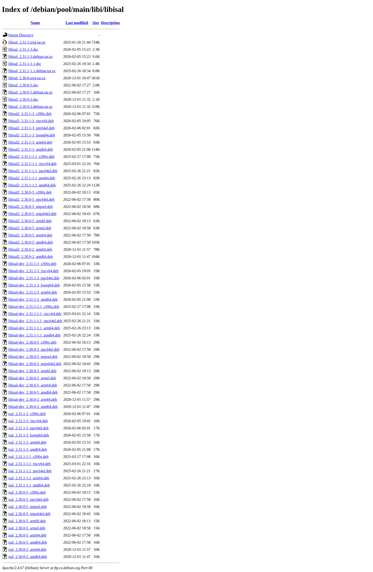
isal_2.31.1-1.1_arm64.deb (28, 478)
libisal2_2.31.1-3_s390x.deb (30, 114)
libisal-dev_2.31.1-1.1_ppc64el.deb (35, 321)
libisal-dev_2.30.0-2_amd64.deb (33, 407)
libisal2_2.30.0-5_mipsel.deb (30, 207)
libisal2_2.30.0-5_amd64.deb (30, 242)
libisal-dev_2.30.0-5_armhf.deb (32, 371)
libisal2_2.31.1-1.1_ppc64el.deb (32, 171)
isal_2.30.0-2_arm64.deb (27, 549)
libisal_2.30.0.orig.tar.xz (26, 78)
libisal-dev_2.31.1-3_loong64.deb (34, 285)
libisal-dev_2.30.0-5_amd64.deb (33, 392)
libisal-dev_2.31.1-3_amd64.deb (33, 299)
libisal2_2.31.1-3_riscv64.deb (31, 121)
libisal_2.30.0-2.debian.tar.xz (30, 107)
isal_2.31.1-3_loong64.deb (28, 435)
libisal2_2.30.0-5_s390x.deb (30, 192)
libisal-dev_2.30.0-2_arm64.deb (32, 399)
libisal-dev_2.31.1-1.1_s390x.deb (33, 307)
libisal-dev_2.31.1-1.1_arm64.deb (34, 328)
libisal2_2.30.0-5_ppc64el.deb (31, 199)
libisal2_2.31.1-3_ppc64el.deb (31, 128)
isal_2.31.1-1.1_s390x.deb (28, 457)
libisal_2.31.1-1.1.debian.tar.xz (31, 71)
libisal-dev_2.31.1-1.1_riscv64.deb (34, 314)
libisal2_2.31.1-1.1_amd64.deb (32, 185)
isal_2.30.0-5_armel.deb (26, 528)
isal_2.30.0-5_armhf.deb (27, 521)
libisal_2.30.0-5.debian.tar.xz (30, 92)
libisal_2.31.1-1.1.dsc (24, 64)
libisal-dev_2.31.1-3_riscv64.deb (33, 271)
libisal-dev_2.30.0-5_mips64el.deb (34, 364)
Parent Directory (21, 35)
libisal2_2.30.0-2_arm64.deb (30, 249)
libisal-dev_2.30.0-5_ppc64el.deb (33, 349)
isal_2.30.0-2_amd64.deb (27, 557)
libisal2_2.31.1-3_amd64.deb (30, 149)
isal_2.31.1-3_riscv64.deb (28, 421)
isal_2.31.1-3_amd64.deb (27, 449)
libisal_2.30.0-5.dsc (23, 85)
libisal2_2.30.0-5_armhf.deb (30, 221)
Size (96, 23)
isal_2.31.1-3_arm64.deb (27, 442)
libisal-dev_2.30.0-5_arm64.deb (32, 385)
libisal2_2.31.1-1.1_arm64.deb (31, 178)
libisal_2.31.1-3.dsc (23, 49)
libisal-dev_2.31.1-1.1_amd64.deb (34, 335)
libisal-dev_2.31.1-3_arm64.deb (32, 292)
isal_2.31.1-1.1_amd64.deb (29, 485)
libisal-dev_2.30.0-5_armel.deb (32, 378)
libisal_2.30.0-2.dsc (23, 99)
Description (110, 23)
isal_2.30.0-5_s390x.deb (27, 492)
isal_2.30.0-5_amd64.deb (27, 542)
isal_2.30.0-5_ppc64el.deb (28, 499)
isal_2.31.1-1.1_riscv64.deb (29, 464)
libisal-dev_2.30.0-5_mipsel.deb (33, 357)
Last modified (77, 23)
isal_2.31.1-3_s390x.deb (27, 414)
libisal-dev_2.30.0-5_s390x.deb (32, 342)
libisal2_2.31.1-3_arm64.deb (30, 142)
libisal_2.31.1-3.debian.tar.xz (30, 57)
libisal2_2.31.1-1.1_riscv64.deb (32, 164)
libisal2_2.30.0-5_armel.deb (29, 228)
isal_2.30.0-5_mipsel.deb (27, 507)
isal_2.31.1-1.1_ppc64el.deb (29, 471)
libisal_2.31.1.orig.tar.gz (26, 42)
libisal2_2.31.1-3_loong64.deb (31, 135)
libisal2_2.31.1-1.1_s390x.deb (31, 157)
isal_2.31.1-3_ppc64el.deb (28, 428)
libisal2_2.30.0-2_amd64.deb (30, 257)
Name (35, 23)
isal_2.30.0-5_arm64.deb (27, 535)
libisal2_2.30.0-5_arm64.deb (30, 235)
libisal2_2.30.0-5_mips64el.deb (32, 214)
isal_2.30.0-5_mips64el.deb (29, 514)
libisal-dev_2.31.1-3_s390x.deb (32, 264)
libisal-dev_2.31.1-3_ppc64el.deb (33, 278)
